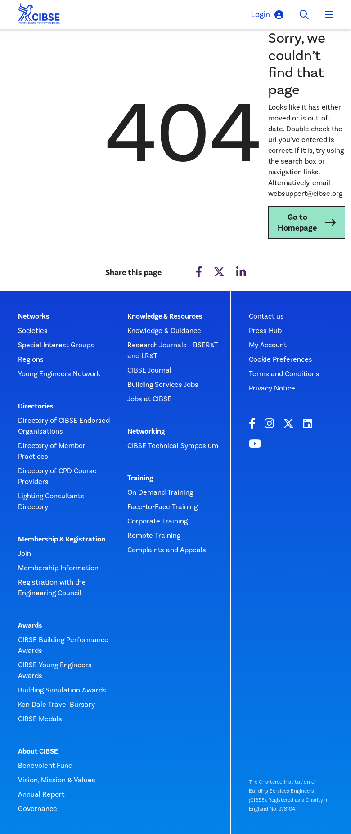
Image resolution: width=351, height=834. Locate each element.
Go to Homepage (297, 222)
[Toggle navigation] (329, 15)
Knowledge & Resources (164, 316)
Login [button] (267, 14)
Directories (36, 406)
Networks (34, 316)
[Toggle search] (304, 15)
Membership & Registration (61, 539)
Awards (30, 625)
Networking (146, 431)
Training (140, 478)
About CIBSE (38, 751)
